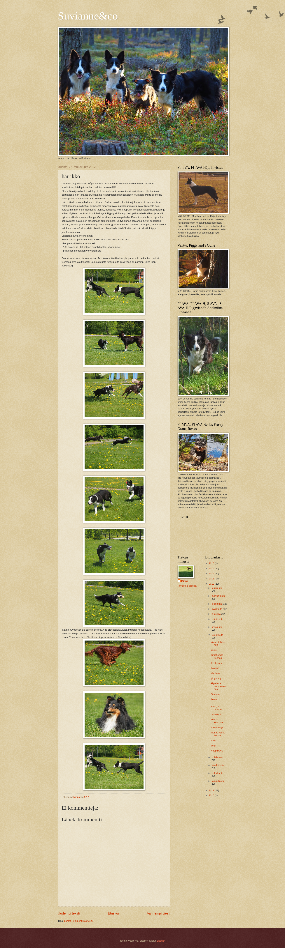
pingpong (216, 678)
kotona (214, 699)
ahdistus (215, 673)
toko (213, 740)
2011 (212, 790)
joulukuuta (217, 588)
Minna (184, 581)
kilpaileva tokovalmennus (218, 686)
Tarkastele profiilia (187, 585)
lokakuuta (217, 603)
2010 (212, 795)
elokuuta (216, 614)
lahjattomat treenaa (217, 656)
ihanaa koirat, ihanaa (218, 734)
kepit (213, 745)
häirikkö (215, 668)
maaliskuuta (218, 765)
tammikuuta (218, 781)
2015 (212, 568)
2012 (212, 583)
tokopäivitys (217, 727)
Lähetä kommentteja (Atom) (78, 920)
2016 (212, 563)
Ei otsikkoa (217, 663)
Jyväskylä (216, 714)
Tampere (215, 694)
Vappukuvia (217, 750)
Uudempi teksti (69, 913)
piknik (214, 650)
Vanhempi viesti (158, 913)
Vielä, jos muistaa (216, 708)
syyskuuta (217, 609)
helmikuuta (217, 773)
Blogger (161, 940)
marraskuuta (218, 596)
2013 (212, 578)
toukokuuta (217, 635)
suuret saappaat (217, 721)
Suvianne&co (88, 16)
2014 (212, 573)
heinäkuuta (217, 619)
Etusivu (113, 913)
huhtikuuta (217, 757)
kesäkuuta (217, 627)
